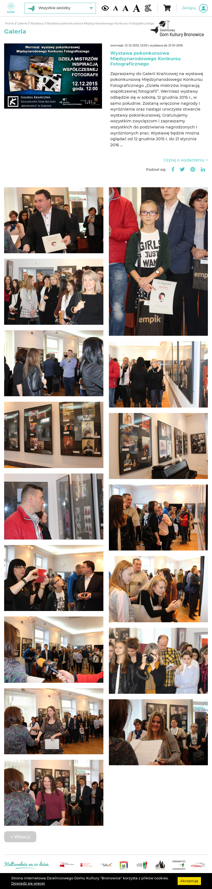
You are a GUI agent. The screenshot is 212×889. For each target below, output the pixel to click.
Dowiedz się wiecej (28, 883)
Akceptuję (189, 881)
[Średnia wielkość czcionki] (125, 8)
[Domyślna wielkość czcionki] (115, 8)
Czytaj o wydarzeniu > (186, 160)
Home (10, 23)
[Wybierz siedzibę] (60, 8)
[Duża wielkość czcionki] (136, 8)
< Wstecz (20, 837)
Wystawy (37, 23)
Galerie (22, 23)
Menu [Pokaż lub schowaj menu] (11, 8)
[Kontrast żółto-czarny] (105, 8)
